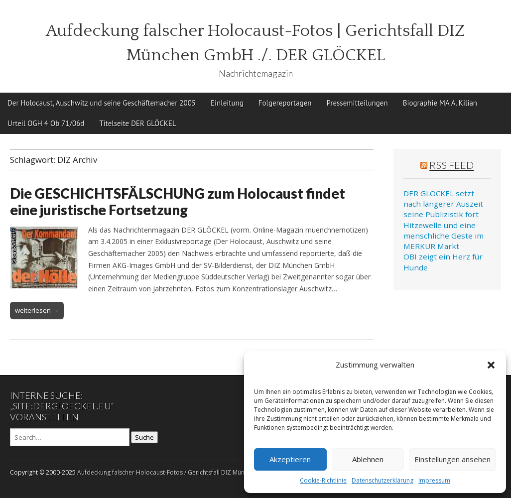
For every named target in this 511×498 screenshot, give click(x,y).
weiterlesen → (37, 310)
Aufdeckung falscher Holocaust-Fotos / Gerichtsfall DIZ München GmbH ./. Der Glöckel (198, 472)
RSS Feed (451, 165)
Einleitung (227, 103)
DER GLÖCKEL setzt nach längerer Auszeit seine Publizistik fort (443, 204)
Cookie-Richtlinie (323, 480)
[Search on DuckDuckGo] (69, 437)
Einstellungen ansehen (452, 459)
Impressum (434, 480)
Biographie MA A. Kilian (440, 103)
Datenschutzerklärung (382, 480)
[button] (491, 365)
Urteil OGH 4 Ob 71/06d (45, 123)
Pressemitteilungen (356, 103)
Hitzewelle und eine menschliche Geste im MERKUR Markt (443, 235)
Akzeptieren (290, 459)
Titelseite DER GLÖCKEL (137, 123)
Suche (144, 437)
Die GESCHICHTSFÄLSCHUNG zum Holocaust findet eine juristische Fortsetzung (177, 202)
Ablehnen (367, 459)
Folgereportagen (285, 103)
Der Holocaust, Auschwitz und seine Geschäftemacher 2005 (101, 103)
